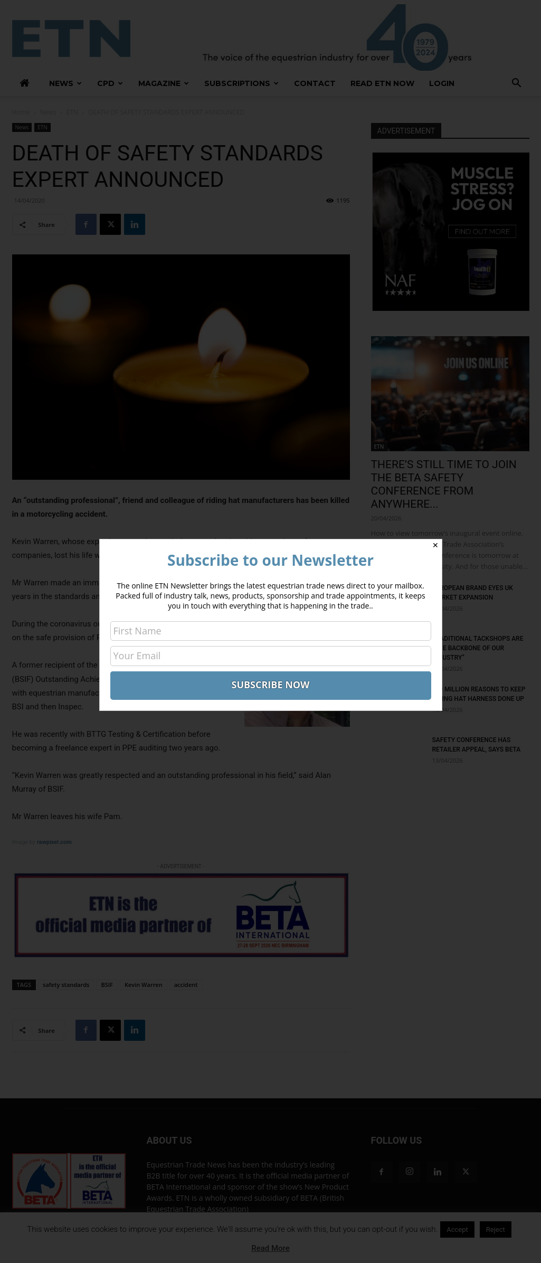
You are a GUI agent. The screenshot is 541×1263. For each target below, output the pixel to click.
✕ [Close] (435, 545)
